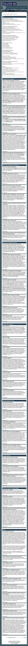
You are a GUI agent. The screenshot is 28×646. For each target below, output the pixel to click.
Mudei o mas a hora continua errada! (11, 28)
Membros (16, 9)
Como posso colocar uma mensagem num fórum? (10, 36)
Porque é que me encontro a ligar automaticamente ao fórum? (12, 20)
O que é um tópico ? (8, 47)
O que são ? (6, 46)
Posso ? (6, 45)
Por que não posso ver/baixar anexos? (9, 74)
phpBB (12, 642)
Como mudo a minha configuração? (8, 27)
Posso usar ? (6, 44)
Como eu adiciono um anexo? (7, 67)
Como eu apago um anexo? (7, 68)
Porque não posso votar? (7, 40)
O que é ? (5, 43)
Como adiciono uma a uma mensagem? (11, 37)
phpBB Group (19, 491)
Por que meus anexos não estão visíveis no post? (10, 70)
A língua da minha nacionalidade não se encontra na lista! (12, 29)
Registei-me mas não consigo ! (8, 23)
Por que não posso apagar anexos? (8, 73)
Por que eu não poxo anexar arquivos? (9, 71)
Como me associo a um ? (10, 53)
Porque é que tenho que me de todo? (10, 19)
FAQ (8, 9)
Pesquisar (12, 9)
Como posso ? (8, 38)
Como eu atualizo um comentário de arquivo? (10, 69)
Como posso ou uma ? (10, 39)
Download (24, 9)
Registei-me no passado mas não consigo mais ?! (11, 24)
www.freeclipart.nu (19, 641)
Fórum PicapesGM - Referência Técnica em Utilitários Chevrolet (4, 8)
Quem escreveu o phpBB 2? (7, 62)
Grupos (21, 9)
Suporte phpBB (16, 643)
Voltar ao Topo (5, 104)
